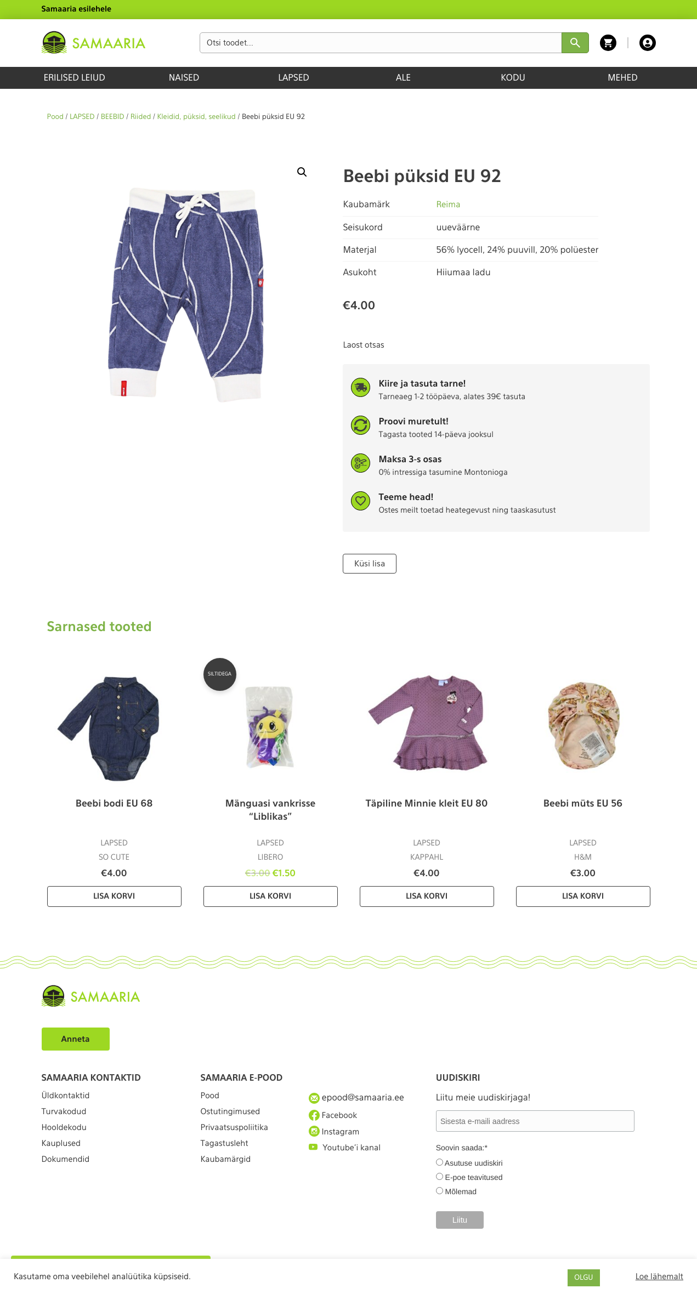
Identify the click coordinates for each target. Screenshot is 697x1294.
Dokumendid (68, 1176)
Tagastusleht (227, 1156)
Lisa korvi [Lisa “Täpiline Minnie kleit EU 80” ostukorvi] (426, 896)
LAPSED (293, 77)
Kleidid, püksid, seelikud (196, 117)
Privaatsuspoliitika (238, 1136)
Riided (141, 117)
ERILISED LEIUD (74, 77)
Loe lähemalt (659, 1276)
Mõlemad (461, 1191)
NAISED (184, 77)
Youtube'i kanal (348, 1156)
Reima (448, 204)
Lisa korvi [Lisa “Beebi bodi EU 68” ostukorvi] (114, 896)
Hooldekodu (66, 1136)
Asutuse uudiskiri (474, 1162)
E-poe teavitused (474, 1176)
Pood (55, 117)
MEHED (623, 77)
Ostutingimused (233, 1116)
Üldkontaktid (68, 1096)
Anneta (77, 1038)
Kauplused (63, 1156)
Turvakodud (66, 1116)
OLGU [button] (583, 1278)
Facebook (335, 1116)
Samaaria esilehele (77, 9)
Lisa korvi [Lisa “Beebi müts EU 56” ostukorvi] (583, 896)
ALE (403, 77)
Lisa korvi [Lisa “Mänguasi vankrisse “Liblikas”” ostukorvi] (270, 896)
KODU (513, 77)
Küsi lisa (368, 563)
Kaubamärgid (228, 1176)
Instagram (336, 1136)
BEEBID (112, 117)
